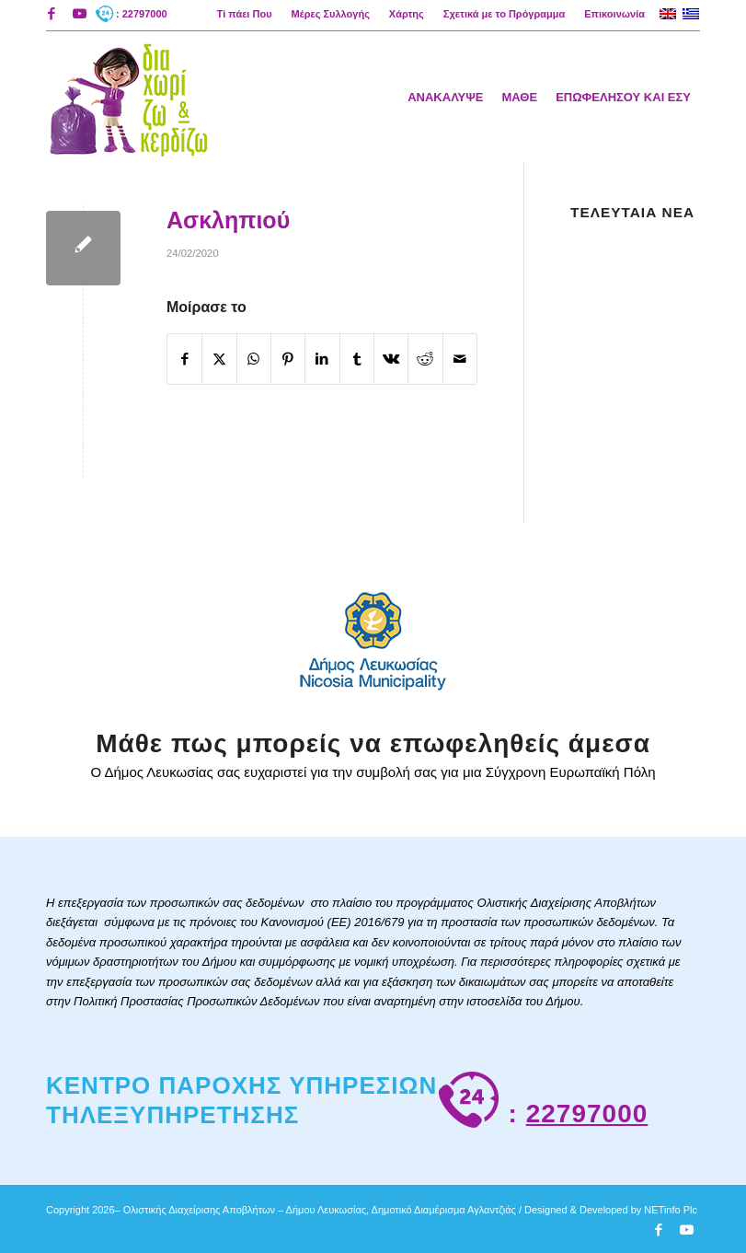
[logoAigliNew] (127, 96)
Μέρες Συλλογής (331, 13)
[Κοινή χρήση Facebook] (184, 359)
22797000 (587, 1113)
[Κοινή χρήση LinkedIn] (322, 359)
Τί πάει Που (243, 13)
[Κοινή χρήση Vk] (390, 359)
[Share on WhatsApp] (253, 359)
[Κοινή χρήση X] (218, 359)
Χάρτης (406, 13)
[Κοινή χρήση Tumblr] (356, 359)
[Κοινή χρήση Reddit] (425, 359)
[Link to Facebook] (51, 14)
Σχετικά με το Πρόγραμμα (504, 13)
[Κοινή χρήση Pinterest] (287, 359)
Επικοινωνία (614, 13)
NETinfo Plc (670, 1209)
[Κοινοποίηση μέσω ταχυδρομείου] (459, 359)
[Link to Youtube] (79, 14)
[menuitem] (244, 13)
